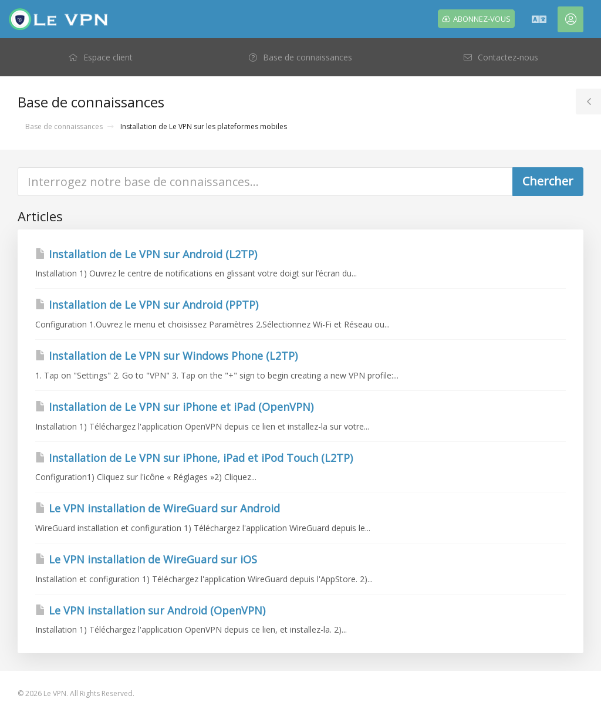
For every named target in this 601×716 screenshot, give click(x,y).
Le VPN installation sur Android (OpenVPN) (150, 610)
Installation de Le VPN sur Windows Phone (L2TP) (166, 356)
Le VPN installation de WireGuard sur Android (157, 508)
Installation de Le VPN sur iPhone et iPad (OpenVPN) (174, 407)
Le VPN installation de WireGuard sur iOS (146, 559)
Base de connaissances (64, 126)
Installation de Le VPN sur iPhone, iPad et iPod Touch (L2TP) (194, 458)
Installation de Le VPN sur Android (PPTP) (146, 305)
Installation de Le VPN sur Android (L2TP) (146, 254)
